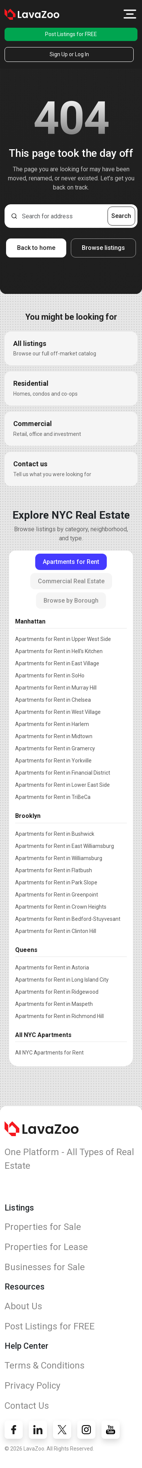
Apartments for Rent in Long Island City (62, 980)
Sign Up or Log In (69, 54)
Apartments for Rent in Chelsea (53, 700)
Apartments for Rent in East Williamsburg (64, 846)
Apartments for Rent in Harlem (52, 724)
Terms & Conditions (44, 1365)
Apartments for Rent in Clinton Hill (55, 931)
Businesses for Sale (45, 1267)
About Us (23, 1306)
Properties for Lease (46, 1247)
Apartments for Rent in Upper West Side (63, 639)
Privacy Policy (32, 1385)
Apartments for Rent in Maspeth (54, 1004)
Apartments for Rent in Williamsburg (58, 858)
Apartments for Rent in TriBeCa (53, 797)
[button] (129, 14)
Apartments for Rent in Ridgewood (56, 992)
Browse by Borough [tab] (71, 600)
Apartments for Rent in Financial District (62, 773)
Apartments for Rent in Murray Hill (56, 688)
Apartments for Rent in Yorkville (53, 761)
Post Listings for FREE (71, 34)
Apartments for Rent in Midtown (53, 736)
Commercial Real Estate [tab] (71, 581)
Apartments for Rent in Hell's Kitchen (59, 651)
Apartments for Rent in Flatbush (53, 870)
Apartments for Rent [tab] (71, 561)
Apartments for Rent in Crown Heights (60, 907)
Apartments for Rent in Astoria (52, 967)
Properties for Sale (43, 1227)
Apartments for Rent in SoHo (49, 675)
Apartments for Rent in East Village (57, 663)
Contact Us (27, 1405)
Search (121, 215)
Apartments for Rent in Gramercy (55, 748)
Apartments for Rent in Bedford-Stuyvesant (67, 919)
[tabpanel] (71, 835)
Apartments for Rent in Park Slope (56, 882)
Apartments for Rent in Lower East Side (62, 785)
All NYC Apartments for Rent (49, 1053)
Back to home (36, 247)
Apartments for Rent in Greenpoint (56, 895)
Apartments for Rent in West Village (58, 712)
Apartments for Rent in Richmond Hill (59, 1016)
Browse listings (103, 247)
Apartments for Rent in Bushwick (54, 834)
